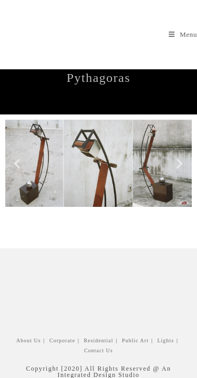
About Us (28, 320)
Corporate (62, 320)
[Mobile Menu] (183, 34)
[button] (18, 163)
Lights (106, 106)
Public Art (135, 320)
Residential (98, 320)
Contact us (98, 330)
